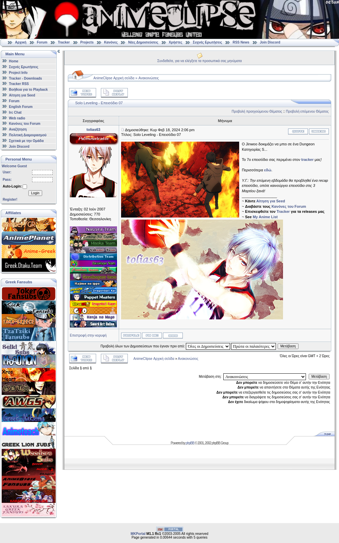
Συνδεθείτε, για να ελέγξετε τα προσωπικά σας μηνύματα (199, 61)
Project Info (18, 73)
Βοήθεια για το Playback (28, 89)
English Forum (21, 107)
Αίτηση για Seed (22, 95)
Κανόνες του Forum (24, 123)
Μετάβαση (288, 346)
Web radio (17, 118)
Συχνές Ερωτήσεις (208, 42)
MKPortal (138, 534)
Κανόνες (111, 42)
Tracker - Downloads (25, 78)
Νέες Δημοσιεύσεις (143, 42)
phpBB (190, 443)
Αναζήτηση (18, 129)
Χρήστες (175, 42)
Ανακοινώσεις (149, 78)
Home (14, 61)
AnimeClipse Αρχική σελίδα (113, 78)
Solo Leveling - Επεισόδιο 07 (99, 103)
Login (35, 193)
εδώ (267, 170)
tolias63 (94, 129)
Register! (10, 199)
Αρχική (21, 42)
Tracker (64, 42)
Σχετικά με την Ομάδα (26, 141)
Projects (86, 42)
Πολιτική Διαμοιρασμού (28, 135)
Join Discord (270, 42)
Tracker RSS (19, 84)
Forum (42, 42)
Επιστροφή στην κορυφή (88, 335)
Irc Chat (15, 112)
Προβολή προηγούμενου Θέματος (257, 111)
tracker (307, 160)
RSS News (241, 42)
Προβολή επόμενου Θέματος (307, 111)
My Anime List (265, 217)
